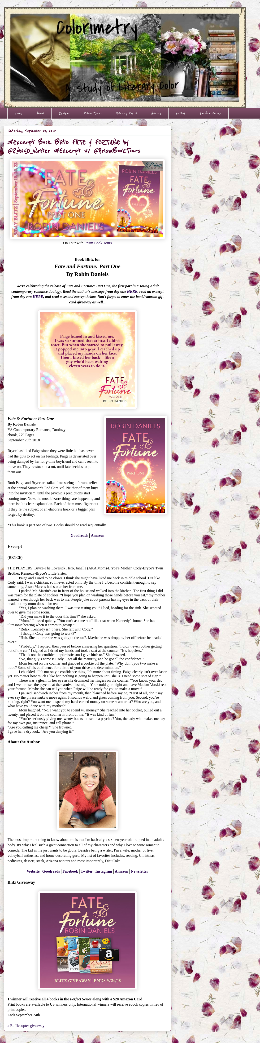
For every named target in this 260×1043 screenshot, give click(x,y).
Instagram (103, 871)
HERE (132, 291)
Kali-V (180, 113)
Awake (156, 113)
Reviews (64, 113)
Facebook (70, 871)
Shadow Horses (210, 113)
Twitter (87, 871)
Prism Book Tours (98, 243)
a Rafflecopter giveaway (26, 1026)
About (40, 113)
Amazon (97, 535)
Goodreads (79, 535)
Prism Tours (93, 113)
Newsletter (139, 871)
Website (33, 871)
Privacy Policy (126, 113)
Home (18, 113)
